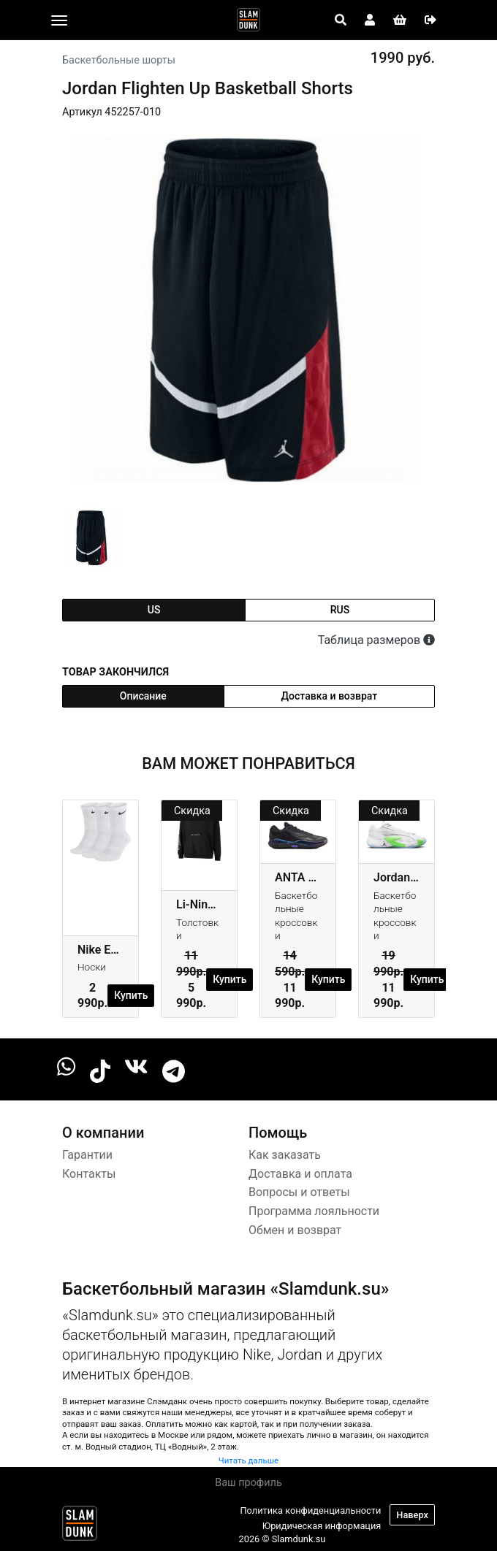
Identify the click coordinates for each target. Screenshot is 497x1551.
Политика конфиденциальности (310, 1510)
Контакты (88, 1174)
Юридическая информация (322, 1525)
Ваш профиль (248, 1483)
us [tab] (154, 610)
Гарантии (87, 1155)
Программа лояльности (313, 1211)
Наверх (412, 1514)
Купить (131, 995)
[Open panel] (340, 20)
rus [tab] (339, 610)
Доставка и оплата (300, 1174)
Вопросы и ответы (299, 1192)
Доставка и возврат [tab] (329, 696)
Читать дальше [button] (248, 1460)
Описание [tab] (143, 696)
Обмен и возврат (294, 1230)
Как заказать (284, 1155)
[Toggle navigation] (59, 20)
